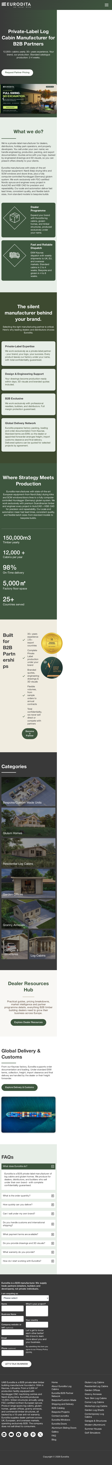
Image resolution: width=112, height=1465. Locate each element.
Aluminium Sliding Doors (64, 1428)
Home (55, 1382)
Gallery (55, 1432)
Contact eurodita (60, 1416)
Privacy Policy (42, 1349)
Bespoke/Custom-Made (64, 1400)
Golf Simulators (92, 1433)
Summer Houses (93, 1429)
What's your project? (36, 1304)
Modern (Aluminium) (95, 1425)
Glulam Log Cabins (94, 1382)
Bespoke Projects (61, 1412)
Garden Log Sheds (94, 1410)
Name (4, 1304)
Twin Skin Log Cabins (96, 1398)
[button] (3, 99)
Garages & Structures (96, 1421)
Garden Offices (92, 1390)
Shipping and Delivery (63, 1404)
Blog (54, 1440)
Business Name (8, 1314)
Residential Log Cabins (96, 1386)
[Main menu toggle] (107, 5)
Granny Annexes (93, 1394)
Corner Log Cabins (94, 1402)
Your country (32, 1320)
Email (4, 1338)
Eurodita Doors (59, 1424)
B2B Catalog (58, 1408)
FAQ (54, 1436)
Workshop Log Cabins (96, 1406)
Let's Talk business (16, 1364)
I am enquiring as (9, 1294)
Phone (8, 1348)
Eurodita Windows (61, 1420)
